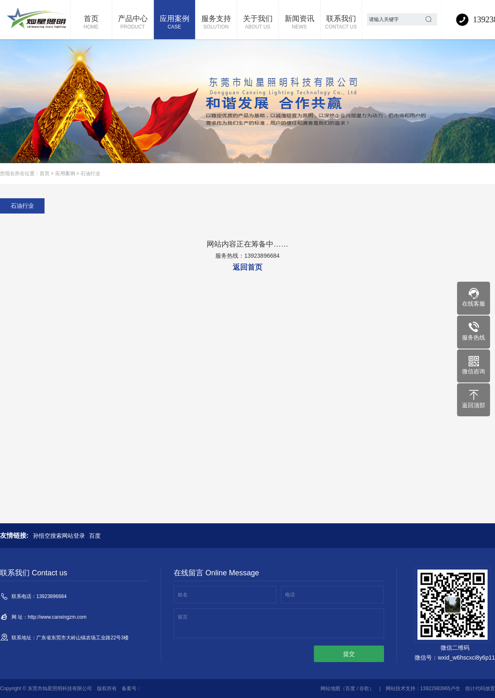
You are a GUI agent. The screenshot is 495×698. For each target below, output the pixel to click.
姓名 (183, 595)
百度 (95, 535)
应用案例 (174, 22)
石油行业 (90, 173)
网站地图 (330, 688)
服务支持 (216, 22)
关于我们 (257, 22)
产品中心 (132, 22)
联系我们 (341, 22)
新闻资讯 (299, 22)
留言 (183, 617)
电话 (290, 595)
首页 (91, 22)
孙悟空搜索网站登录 (59, 535)
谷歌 (364, 688)
